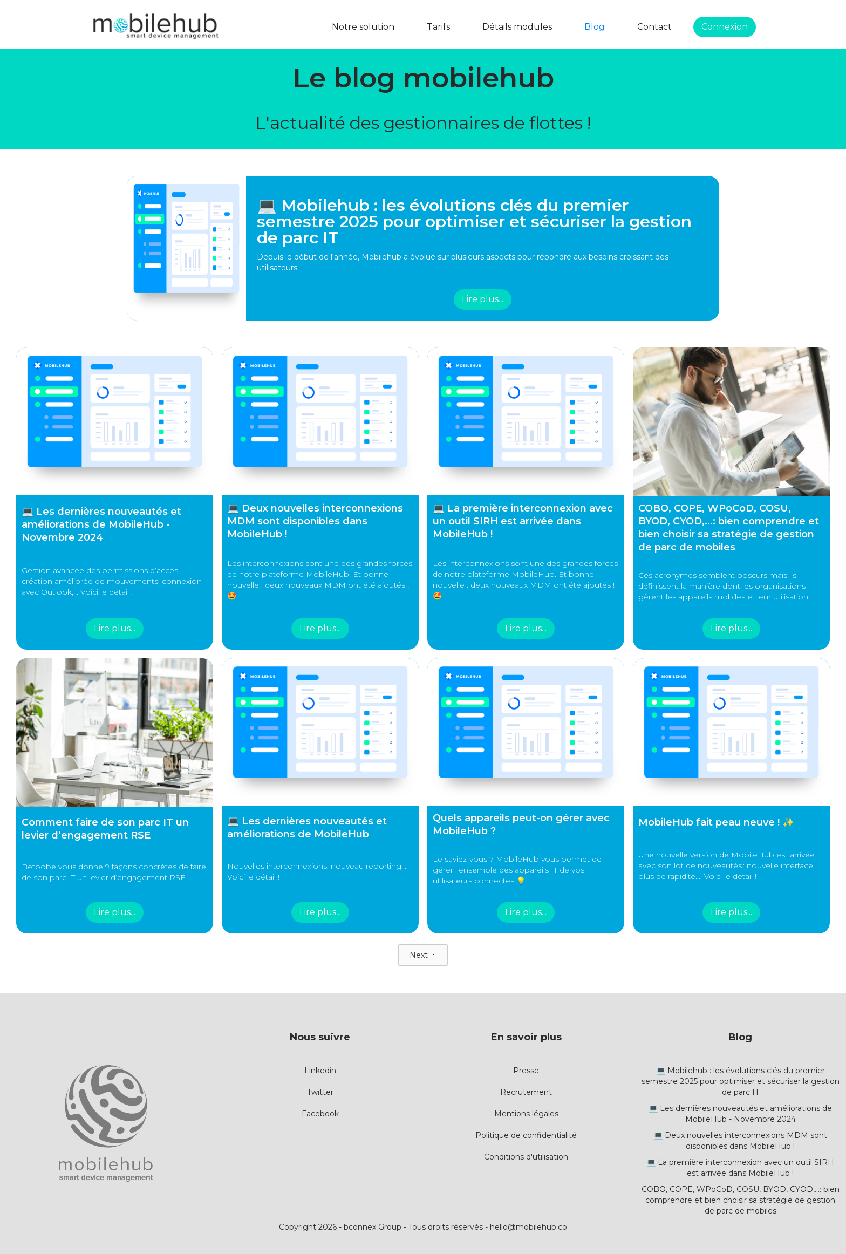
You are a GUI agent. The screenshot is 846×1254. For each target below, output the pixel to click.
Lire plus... (482, 299)
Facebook (320, 1114)
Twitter (320, 1092)
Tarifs (438, 27)
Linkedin (320, 1070)
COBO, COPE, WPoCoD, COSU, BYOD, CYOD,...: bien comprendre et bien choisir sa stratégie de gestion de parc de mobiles (741, 1200)
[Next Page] (423, 955)
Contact (654, 27)
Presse (526, 1070)
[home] (155, 27)
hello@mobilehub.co (528, 1227)
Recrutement (526, 1092)
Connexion (724, 27)
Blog (594, 27)
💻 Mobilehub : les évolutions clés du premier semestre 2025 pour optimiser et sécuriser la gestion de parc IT (741, 1081)
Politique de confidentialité (526, 1135)
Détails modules (517, 27)
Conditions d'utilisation (526, 1157)
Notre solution (363, 27)
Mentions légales (526, 1114)
